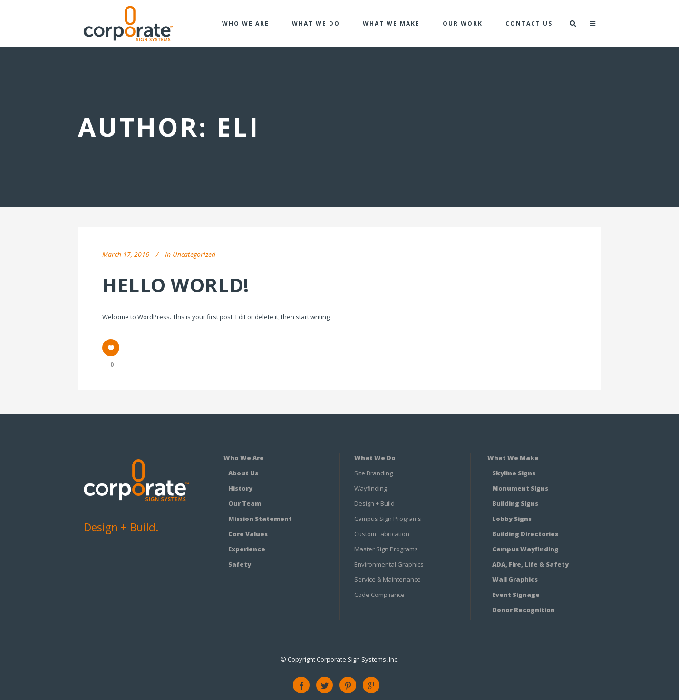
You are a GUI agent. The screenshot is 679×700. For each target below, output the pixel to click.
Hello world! (175, 285)
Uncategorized (194, 254)
